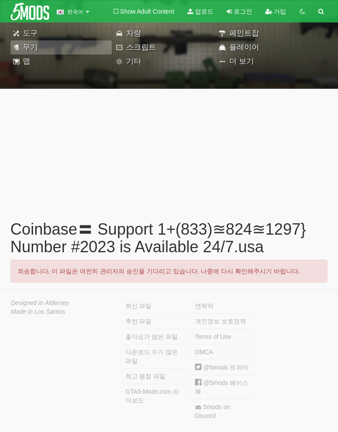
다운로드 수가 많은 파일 (151, 356)
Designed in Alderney (40, 302)
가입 (276, 11)
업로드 (200, 11)
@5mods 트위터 (221, 367)
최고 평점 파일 (145, 376)
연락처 (204, 305)
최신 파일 (138, 305)
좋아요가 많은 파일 (151, 336)
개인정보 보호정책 (220, 321)
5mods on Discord (212, 411)
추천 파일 (138, 321)
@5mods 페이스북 (221, 387)
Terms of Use (213, 336)
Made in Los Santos (38, 311)
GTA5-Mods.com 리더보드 (152, 396)
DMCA (204, 352)
